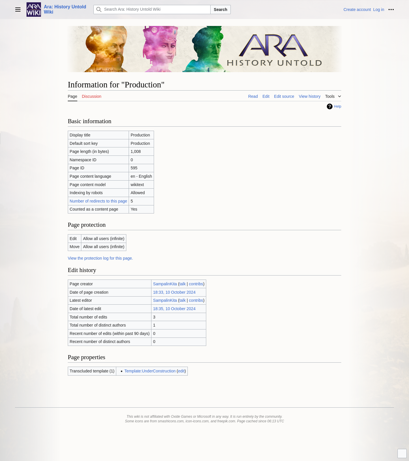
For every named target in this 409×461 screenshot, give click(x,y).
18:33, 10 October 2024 (174, 292)
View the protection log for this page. (100, 258)
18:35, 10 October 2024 (174, 308)
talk (182, 284)
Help (337, 106)
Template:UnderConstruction (149, 371)
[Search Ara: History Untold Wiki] (152, 9)
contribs (196, 284)
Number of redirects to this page (98, 201)
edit (181, 371)
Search (220, 9)
